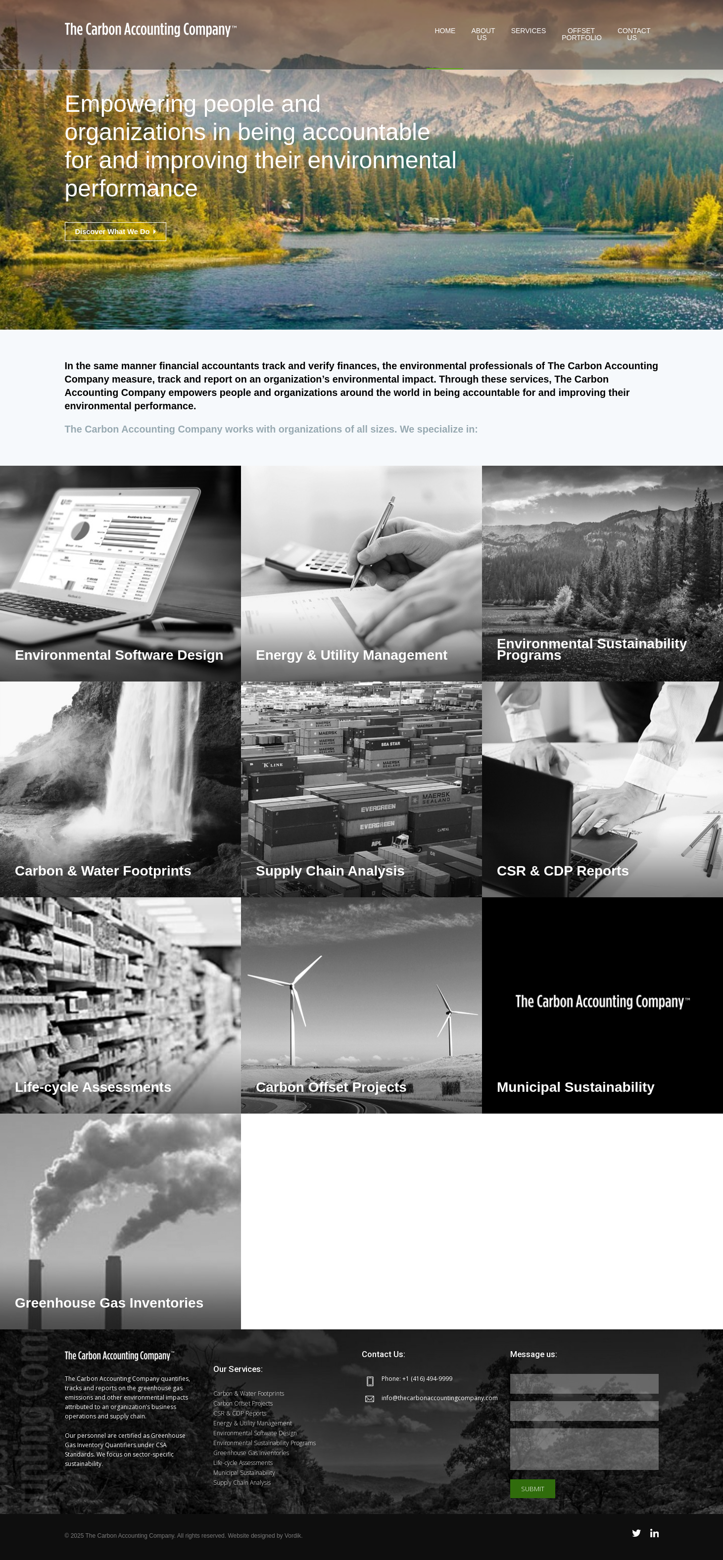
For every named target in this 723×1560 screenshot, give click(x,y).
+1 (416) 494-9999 (427, 1378)
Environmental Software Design (255, 1433)
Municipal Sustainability (244, 1472)
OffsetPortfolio (582, 34)
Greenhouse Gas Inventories (251, 1453)
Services (528, 34)
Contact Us (634, 34)
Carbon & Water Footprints (248, 1393)
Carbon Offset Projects (243, 1403)
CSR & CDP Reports (239, 1413)
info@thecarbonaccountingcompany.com (440, 1398)
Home (444, 34)
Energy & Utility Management (252, 1423)
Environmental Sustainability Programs (264, 1443)
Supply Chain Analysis (242, 1482)
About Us (483, 34)
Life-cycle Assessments (243, 1463)
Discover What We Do (118, 231)
